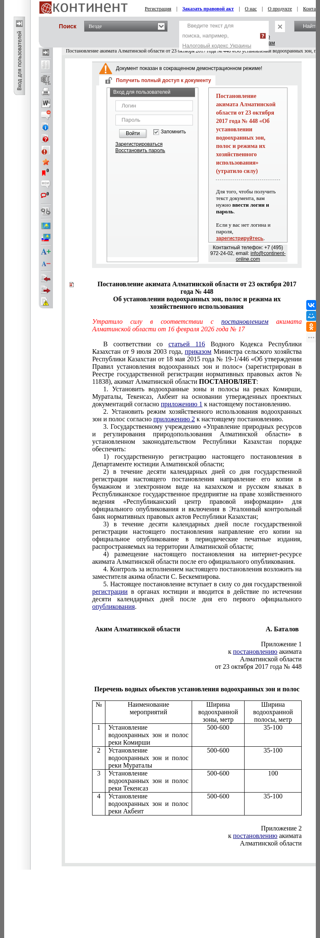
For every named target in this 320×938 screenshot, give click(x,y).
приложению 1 (181, 404)
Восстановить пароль (140, 150)
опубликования (113, 606)
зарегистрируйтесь (239, 238)
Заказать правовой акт (208, 9)
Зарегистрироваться (138, 144)
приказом (198, 351)
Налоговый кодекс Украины (217, 46)
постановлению (255, 651)
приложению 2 (174, 419)
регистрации (110, 591)
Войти (133, 133)
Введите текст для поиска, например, (217, 36)
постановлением (244, 321)
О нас (251, 9)
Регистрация (158, 9)
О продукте (280, 9)
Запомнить (173, 132)
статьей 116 (186, 344)
